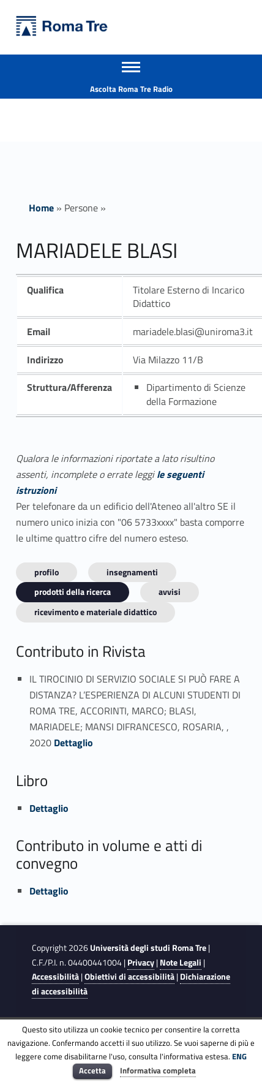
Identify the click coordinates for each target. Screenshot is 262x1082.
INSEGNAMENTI (132, 572)
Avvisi (170, 591)
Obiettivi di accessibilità (129, 976)
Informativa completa (158, 1070)
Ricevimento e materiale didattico (95, 611)
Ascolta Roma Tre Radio (131, 89)
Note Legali (180, 962)
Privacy (140, 962)
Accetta (92, 1070)
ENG (239, 1056)
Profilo (46, 572)
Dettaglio (73, 742)
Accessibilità (55, 976)
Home (41, 207)
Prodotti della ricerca (72, 591)
